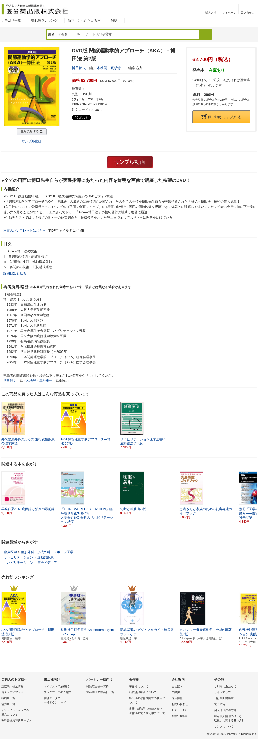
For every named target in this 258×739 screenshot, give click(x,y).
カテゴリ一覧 (11, 20)
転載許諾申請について (143, 692)
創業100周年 (179, 716)
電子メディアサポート (15, 692)
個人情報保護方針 (225, 710)
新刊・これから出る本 (84, 20)
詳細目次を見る (14, 273)
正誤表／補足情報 (12, 686)
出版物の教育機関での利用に (149, 701)
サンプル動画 (31, 141)
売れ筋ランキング (44, 20)
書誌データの (64, 701)
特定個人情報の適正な (234, 719)
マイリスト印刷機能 (56, 686)
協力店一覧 (8, 704)
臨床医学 (10, 552)
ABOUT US (179, 710)
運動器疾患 (45, 557)
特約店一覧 (8, 698)
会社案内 (177, 686)
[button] (253, 495)
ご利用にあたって (225, 686)
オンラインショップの (21, 713)
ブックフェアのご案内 (58, 692)
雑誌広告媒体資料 (97, 686)
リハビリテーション (18, 557)
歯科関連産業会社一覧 (100, 692)
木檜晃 (101, 68)
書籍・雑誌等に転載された (149, 711)
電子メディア (47, 563)
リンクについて (224, 726)
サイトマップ (222, 692)
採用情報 (177, 698)
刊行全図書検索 (224, 698)
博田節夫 (79, 68)
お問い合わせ (180, 704)
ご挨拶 (176, 692)
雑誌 (114, 20)
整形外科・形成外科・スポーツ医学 (47, 552)
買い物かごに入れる (221, 117)
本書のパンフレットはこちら (24, 230)
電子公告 (219, 704)
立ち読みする (30, 131)
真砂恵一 (118, 68)
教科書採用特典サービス (16, 720)
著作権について (138, 686)
